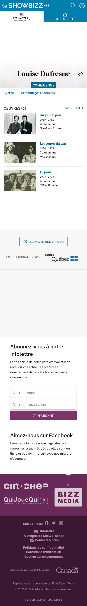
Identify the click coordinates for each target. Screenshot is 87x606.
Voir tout (74, 108)
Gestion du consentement (43, 556)
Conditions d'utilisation (43, 552)
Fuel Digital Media (63, 583)
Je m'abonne (43, 415)
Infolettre (44, 531)
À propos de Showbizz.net (44, 535)
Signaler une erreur (43, 241)
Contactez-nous (44, 540)
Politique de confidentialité (43, 547)
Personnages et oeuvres (38, 93)
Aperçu (9, 93)
